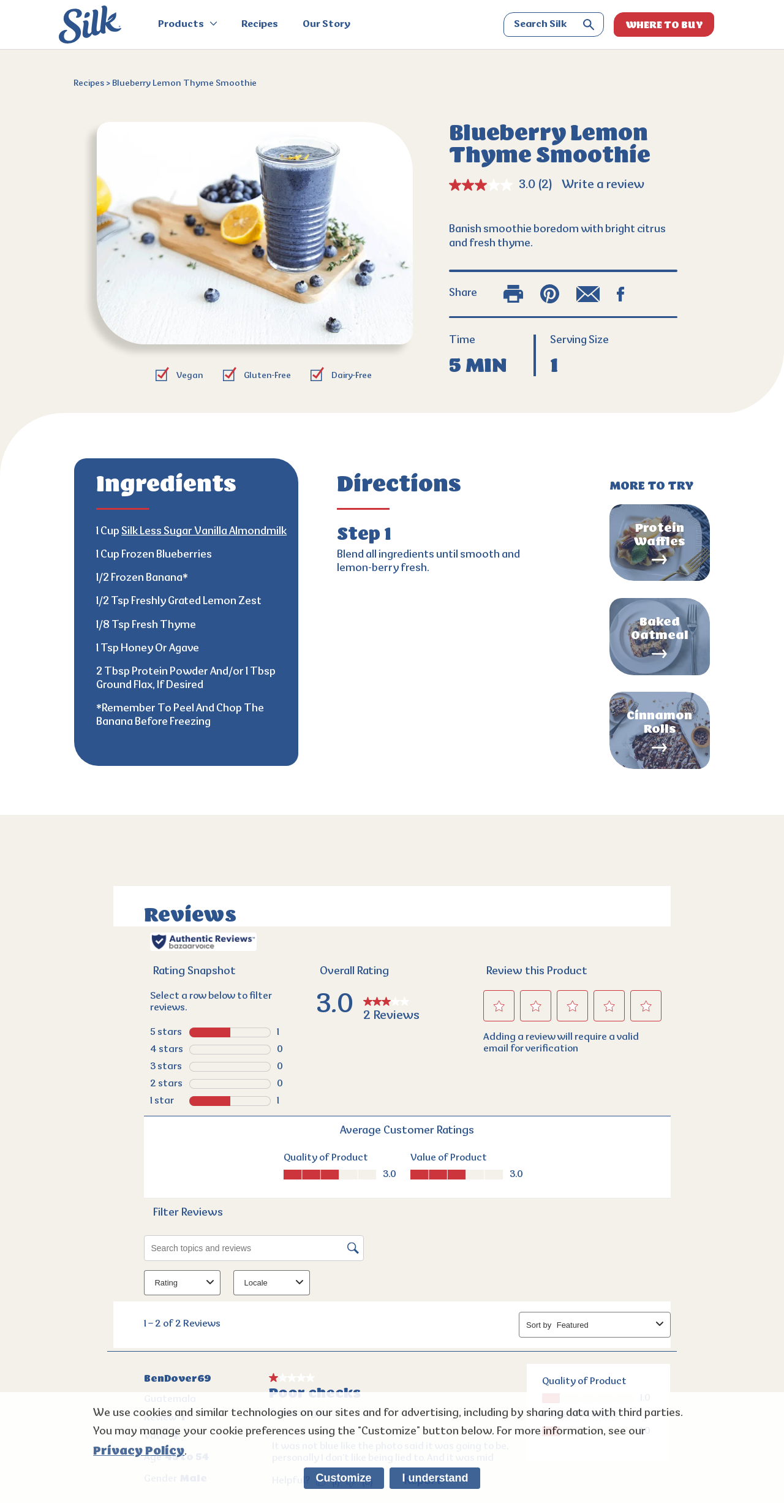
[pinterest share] (549, 293)
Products (187, 24)
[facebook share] (620, 293)
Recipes (259, 24)
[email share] (588, 293)
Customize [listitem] (344, 1478)
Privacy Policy (138, 1451)
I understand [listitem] (435, 1478)
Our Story (326, 24)
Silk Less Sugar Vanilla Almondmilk (204, 531)
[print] (513, 293)
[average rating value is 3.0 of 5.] (493, 185)
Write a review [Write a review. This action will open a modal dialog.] (603, 185)
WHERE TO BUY (664, 25)
